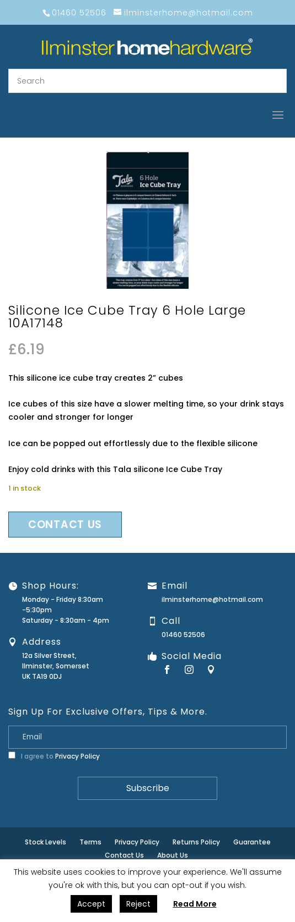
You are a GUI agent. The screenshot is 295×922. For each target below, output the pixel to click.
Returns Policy (196, 842)
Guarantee (252, 842)
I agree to (54, 756)
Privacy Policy (77, 756)
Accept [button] (91, 903)
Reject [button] (138, 903)
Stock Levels (45, 842)
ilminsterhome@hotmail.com (212, 599)
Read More (195, 903)
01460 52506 (183, 634)
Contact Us (124, 855)
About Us (172, 855)
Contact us (65, 524)
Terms (90, 842)
